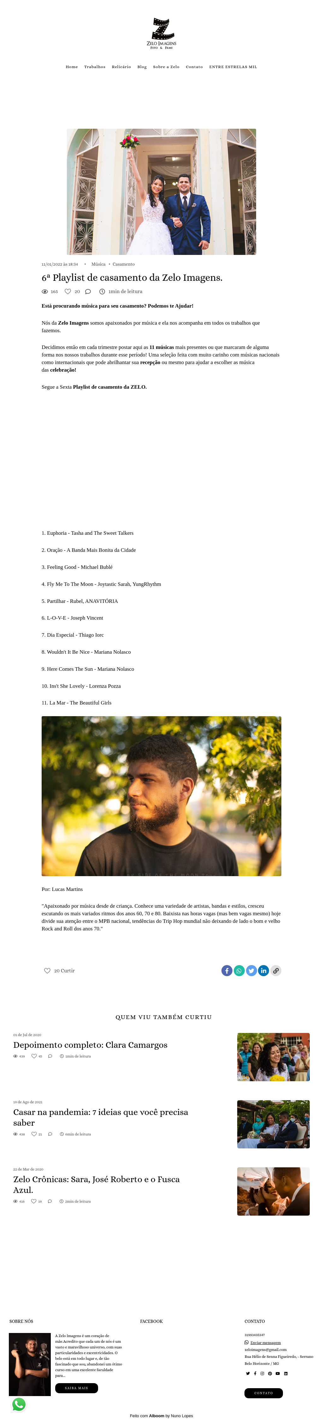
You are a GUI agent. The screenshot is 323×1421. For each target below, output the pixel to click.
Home (72, 66)
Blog (142, 66)
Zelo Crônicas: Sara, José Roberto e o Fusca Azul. (96, 1184)
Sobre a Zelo (166, 66)
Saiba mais (76, 1388)
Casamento (124, 264)
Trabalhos (94, 66)
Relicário (121, 66)
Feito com (161, 1415)
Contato (194, 66)
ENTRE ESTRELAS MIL (233, 66)
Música (98, 264)
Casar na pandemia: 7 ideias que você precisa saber (100, 1117)
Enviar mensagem (265, 1343)
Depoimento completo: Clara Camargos (90, 1045)
